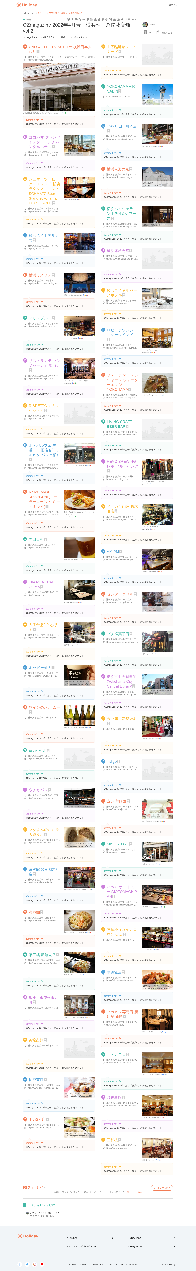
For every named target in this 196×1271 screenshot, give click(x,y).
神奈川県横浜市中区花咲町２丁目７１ (124, 639)
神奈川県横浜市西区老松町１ (120, 692)
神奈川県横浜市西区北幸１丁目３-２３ (124, 224)
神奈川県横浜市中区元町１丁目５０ (45, 795)
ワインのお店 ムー (44, 707)
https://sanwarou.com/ (116, 1148)
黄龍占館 (36, 1040)
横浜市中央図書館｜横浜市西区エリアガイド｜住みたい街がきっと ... (167, 691)
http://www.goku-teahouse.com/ (43, 1088)
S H (143, 949)
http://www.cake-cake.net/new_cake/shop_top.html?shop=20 (135, 642)
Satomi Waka (68, 975)
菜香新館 (114, 1097)
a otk (66, 602)
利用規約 (83, 1264)
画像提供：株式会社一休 (73, 153)
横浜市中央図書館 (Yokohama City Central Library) (121, 681)
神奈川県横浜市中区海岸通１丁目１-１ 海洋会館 (129, 256)
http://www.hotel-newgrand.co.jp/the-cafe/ (125, 1062)
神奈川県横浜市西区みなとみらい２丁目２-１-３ (129, 300)
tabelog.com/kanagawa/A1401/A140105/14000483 (87, 1136)
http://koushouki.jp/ (115, 1025)
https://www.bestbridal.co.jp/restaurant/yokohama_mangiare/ (135, 397)
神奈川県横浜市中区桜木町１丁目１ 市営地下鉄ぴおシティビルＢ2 (138, 516)
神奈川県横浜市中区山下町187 (120, 729)
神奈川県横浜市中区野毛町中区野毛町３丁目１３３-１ (54, 717)
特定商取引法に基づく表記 (127, 1264)
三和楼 (112, 1140)
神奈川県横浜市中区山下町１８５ (44, 840)
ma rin (66, 338)
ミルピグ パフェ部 (70, 465)
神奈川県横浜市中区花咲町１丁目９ (123, 599)
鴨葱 (65, 199)
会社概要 (72, 1264)
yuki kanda (146, 1117)
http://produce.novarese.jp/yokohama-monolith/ (50, 283)
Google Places (60, 113)
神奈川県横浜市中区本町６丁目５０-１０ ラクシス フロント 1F (58, 208)
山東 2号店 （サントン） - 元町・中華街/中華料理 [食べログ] (86, 1133)
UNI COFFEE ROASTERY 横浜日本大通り (37, 113)
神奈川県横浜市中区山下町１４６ (122, 806)
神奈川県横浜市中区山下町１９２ (122, 1103)
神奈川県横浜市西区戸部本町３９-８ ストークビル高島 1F (56, 416)
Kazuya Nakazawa (70, 932)
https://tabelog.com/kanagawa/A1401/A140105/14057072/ (133, 980)
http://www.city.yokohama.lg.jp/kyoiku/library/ (127, 694)
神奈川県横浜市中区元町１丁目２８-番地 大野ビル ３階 (132, 849)
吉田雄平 (67, 645)
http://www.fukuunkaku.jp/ (40, 882)
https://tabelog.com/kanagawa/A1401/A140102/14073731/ (55, 637)
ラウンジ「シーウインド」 (151, 350)
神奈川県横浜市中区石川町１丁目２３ (46, 755)
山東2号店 (37, 1119)
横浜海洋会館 (118, 251)
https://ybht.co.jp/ (36, 248)
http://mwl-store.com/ (116, 852)
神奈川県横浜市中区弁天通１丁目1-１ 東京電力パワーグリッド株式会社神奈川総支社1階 (70, 57)
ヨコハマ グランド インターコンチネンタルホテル (44, 142)
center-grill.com (153, 610)
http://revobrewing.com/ (117, 479)
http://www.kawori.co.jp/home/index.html (125, 139)
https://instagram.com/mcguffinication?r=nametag (129, 769)
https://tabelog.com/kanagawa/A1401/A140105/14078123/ (133, 905)
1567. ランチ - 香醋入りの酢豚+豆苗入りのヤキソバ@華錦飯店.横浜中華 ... (169, 986)
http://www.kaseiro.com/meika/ (42, 963)
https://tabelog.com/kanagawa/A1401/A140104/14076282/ (55, 468)
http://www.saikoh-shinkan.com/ (121, 1105)
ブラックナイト (147, 1074)
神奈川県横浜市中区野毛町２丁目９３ (46, 592)
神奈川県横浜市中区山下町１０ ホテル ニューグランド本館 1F (136, 1060)
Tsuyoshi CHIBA (69, 1017)
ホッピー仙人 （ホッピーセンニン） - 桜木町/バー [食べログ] (86, 681)
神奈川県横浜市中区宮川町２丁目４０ (46, 544)
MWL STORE (118, 844)
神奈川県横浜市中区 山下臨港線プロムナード (128, 57)
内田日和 (36, 539)
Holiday (26, 4)
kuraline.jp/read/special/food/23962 (81, 1096)
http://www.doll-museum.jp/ (119, 177)
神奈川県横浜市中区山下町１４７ (44, 917)
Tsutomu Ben (146, 907)
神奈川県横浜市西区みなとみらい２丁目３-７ (50, 245)
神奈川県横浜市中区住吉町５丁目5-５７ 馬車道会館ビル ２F (57, 465)
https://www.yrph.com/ (116, 303)
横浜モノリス (40, 275)
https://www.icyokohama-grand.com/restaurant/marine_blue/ (56, 326)
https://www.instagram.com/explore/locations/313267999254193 (136, 259)
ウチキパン (38, 790)
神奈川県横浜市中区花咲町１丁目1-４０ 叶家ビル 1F (131, 557)
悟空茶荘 (36, 1080)
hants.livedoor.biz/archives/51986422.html (84, 806)
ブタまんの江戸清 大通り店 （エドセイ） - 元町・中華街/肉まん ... (88, 843)
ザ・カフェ (116, 1054)
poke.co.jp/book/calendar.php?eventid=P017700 (164, 103)
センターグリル (120, 594)
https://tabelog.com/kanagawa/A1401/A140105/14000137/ (55, 920)
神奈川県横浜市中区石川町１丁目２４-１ (125, 767)
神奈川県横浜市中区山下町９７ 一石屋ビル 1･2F (129, 1022)
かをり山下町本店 (122, 126)
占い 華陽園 (116, 801)
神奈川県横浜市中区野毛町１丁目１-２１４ (49, 673)
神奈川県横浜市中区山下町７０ (121, 136)
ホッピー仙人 (40, 668)
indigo (112, 761)
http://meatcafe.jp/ (36, 595)
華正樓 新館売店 (42, 955)
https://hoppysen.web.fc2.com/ (42, 676)
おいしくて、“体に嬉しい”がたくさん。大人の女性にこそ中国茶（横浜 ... (90, 1093)
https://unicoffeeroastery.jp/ (41, 60)
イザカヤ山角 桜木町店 (150, 526)
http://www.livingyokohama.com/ (121, 434)
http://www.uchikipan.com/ (40, 798)
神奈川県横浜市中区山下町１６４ (44, 960)
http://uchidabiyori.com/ (39, 547)
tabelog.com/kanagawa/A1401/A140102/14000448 (87, 684)
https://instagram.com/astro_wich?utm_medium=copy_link (55, 758)
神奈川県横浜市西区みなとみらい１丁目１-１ (50, 152)
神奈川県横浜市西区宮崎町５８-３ (44, 375)
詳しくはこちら (134, 1192)
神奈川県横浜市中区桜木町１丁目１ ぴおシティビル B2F (55, 635)
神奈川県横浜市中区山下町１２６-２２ (124, 977)
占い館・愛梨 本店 (122, 718)
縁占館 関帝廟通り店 (71, 889)
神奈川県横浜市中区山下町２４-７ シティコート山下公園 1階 (135, 432)
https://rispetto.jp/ (36, 418)
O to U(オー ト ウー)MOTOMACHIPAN (122, 892)
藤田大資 (145, 146)
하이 (143, 654)
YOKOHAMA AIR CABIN (118, 96)
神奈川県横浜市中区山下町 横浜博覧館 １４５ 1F (129, 940)
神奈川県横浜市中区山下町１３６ (44, 879)
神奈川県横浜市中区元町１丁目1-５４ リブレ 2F (129, 902)
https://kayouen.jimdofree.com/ (120, 809)
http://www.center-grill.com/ (119, 602)
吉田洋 (144, 864)
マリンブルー (40, 318)
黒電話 (144, 738)
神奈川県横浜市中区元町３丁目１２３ (46, 1007)
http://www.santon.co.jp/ (39, 1127)
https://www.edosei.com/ (39, 842)
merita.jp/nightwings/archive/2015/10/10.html (163, 988)
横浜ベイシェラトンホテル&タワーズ (122, 213)
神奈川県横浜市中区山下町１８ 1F (122, 174)
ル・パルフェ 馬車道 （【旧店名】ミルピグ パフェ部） (44, 450)
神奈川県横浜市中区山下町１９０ (122, 1145)
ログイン (173, 5)
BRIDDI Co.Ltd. (147, 1032)
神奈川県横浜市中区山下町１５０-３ (45, 1125)
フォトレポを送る (162, 1188)
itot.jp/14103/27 (153, 693)
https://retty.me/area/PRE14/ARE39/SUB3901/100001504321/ (57, 514)
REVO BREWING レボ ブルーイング (155, 481)
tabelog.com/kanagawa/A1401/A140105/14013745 (87, 846)
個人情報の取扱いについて (102, 1264)
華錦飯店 (114, 972)
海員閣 (34, 912)
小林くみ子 (146, 395)
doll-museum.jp (153, 185)
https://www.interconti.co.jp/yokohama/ (46, 155)
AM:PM (113, 551)
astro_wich (37, 750)
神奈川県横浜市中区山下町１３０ (44, 1085)
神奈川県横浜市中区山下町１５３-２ (45, 1045)
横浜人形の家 (118, 169)
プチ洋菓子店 (118, 634)
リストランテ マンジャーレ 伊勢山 (76, 381)
